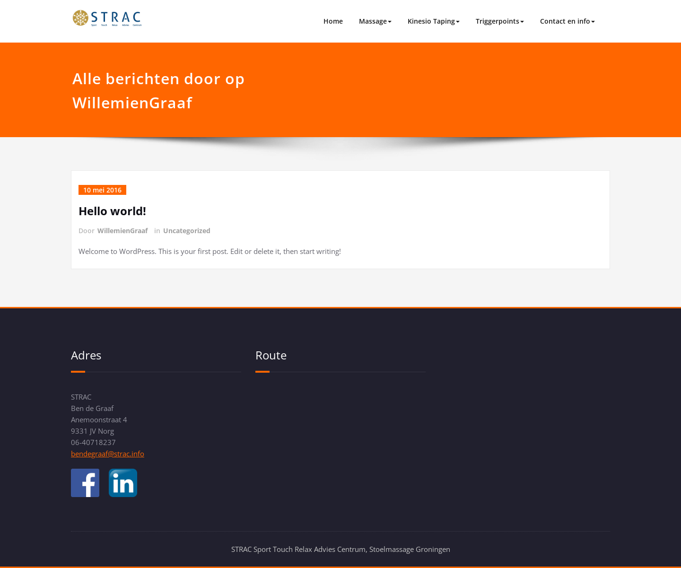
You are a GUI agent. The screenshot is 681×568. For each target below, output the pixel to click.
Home (333, 21)
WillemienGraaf (122, 230)
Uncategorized (186, 230)
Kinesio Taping (434, 21)
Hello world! (112, 210)
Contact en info (567, 21)
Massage (375, 21)
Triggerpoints (500, 21)
